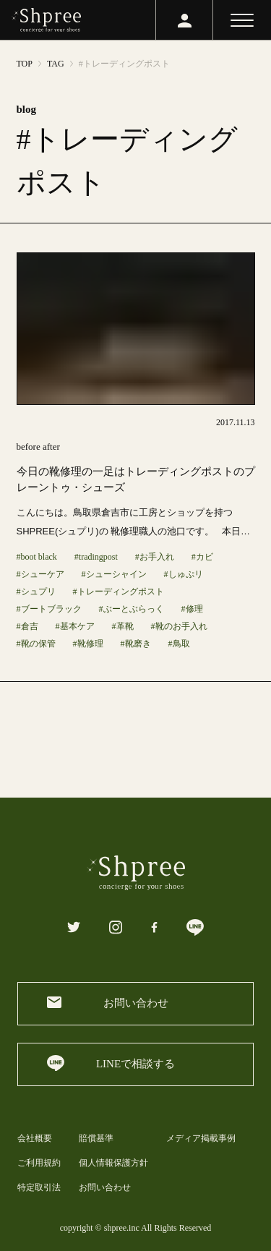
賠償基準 (96, 1138)
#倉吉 (27, 626)
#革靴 (123, 626)
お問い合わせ (105, 1187)
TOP (25, 64)
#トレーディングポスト (118, 591)
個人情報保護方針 (113, 1163)
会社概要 (34, 1138)
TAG (55, 64)
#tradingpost (96, 557)
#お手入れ (154, 557)
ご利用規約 (39, 1163)
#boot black (37, 557)
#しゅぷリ (183, 574)
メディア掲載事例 (201, 1138)
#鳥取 (179, 644)
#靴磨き (136, 644)
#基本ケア (75, 626)
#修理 (192, 609)
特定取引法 (39, 1187)
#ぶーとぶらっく (131, 609)
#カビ (202, 557)
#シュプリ (36, 591)
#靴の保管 (36, 644)
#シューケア (40, 574)
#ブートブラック (49, 609)
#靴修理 (88, 644)
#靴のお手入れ (179, 626)
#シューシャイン (114, 574)
